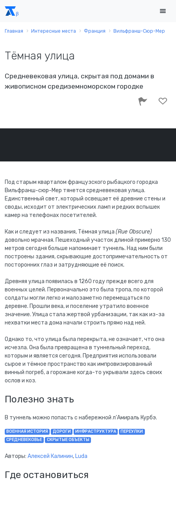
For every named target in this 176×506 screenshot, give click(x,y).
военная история (27, 431)
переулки (131, 431)
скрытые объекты (68, 439)
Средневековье (24, 439)
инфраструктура (95, 431)
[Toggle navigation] (162, 11)
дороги (62, 431)
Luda (81, 456)
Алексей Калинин (50, 456)
